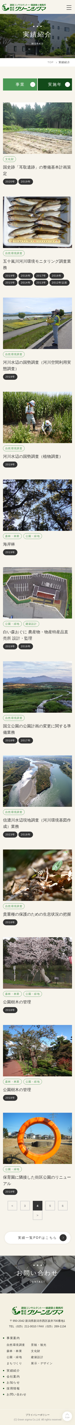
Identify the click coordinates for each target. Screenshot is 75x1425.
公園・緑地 (33, 536)
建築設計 (31, 623)
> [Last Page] (37, 1215)
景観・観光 (38, 1344)
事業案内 (13, 1338)
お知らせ (13, 1382)
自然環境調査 (13, 253)
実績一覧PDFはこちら (37, 1237)
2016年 (56, 275)
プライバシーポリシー (38, 1414)
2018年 (25, 275)
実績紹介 (13, 1370)
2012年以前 (59, 282)
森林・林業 (12, 536)
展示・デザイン (42, 1363)
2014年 (25, 282)
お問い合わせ (16, 1394)
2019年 (25, 181)
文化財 (9, 159)
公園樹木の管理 (17, 1002)
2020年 (10, 181)
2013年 (41, 282)
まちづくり (14, 1363)
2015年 (10, 282)
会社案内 (13, 1376)
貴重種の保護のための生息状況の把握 (37, 914)
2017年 (41, 275)
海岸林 (9, 544)
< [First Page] (12, 1205)
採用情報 (13, 1388)
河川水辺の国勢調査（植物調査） (33, 456)
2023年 (10, 834)
